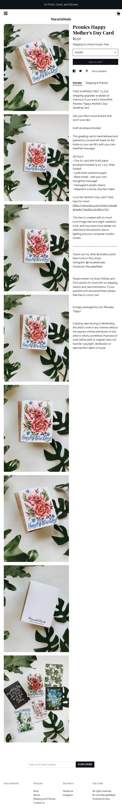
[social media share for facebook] (74, 71)
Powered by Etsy (101, 799)
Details (78, 82)
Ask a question (99, 71)
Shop (36, 791)
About (36, 795)
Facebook (68, 791)
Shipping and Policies (44, 799)
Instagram (68, 795)
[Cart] (118, 14)
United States (95, 44)
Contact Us (39, 803)
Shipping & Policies (97, 82)
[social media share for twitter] (80, 71)
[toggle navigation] (6, 13)
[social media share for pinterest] (87, 71)
